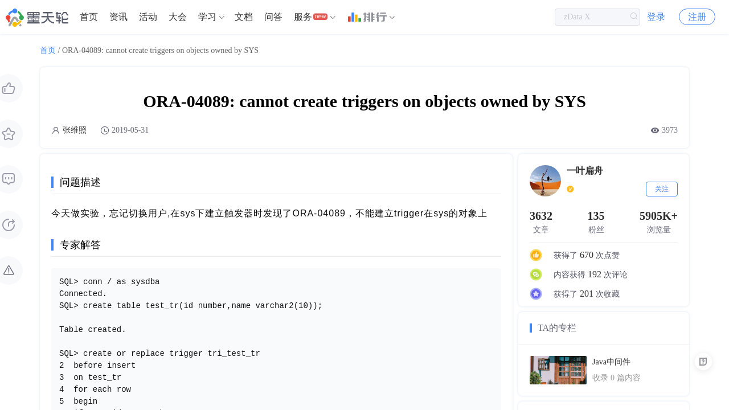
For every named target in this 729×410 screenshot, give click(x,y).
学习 (207, 17)
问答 (273, 17)
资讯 (118, 17)
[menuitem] (89, 17)
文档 (244, 17)
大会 (178, 17)
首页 (89, 17)
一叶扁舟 (585, 170)
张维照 (75, 130)
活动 (148, 17)
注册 (697, 17)
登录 (656, 17)
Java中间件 (611, 362)
